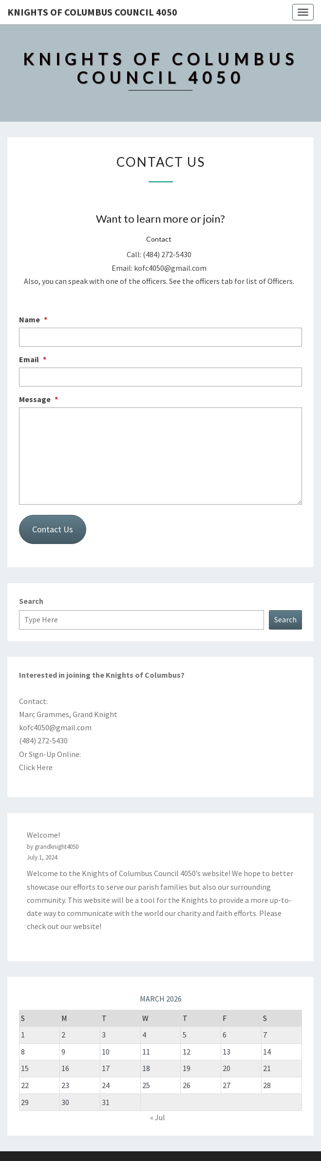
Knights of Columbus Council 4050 (92, 12)
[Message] (160, 456)
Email (32, 359)
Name (33, 319)
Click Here (36, 767)
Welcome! (43, 835)
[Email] (160, 377)
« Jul (157, 1117)
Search (31, 601)
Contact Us (52, 529)
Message (38, 399)
